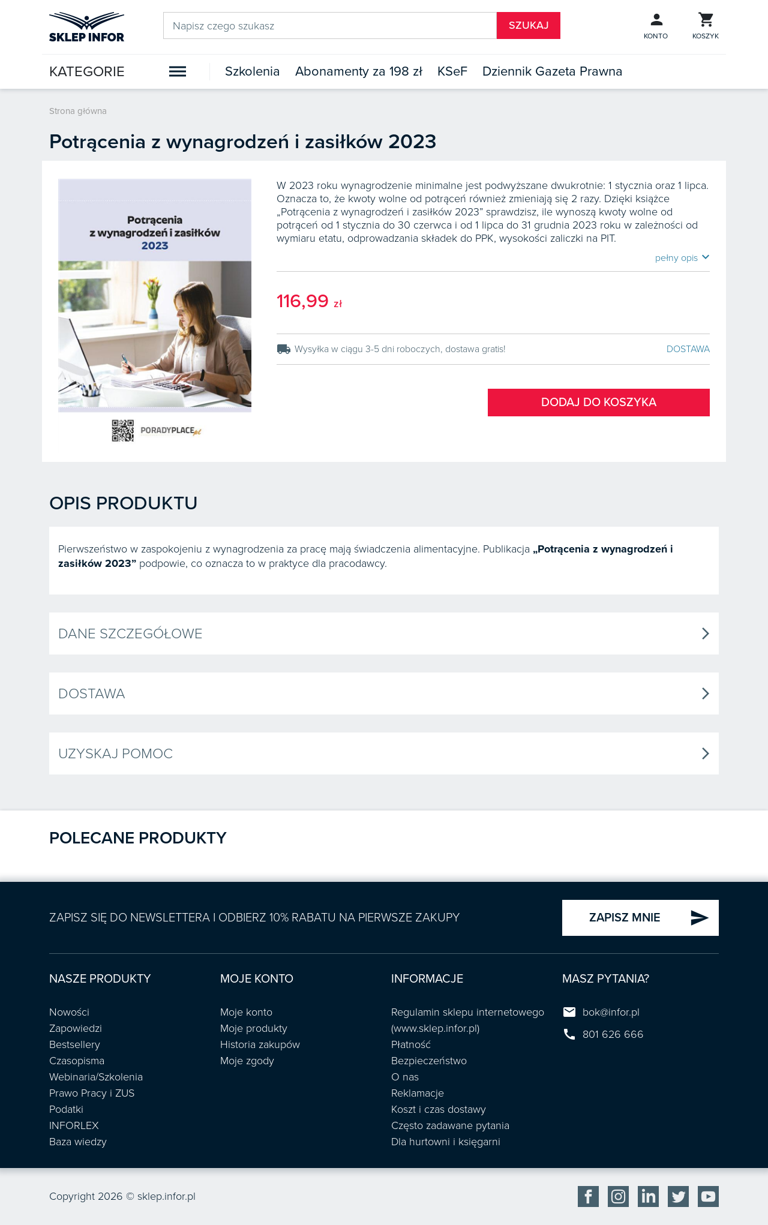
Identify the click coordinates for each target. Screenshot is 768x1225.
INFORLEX (74, 1125)
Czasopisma (76, 1060)
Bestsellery (74, 1044)
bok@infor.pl (611, 1012)
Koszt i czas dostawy (438, 1109)
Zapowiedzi (75, 1028)
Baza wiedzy (78, 1141)
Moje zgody (247, 1060)
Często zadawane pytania (450, 1125)
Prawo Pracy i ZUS (91, 1093)
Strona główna (78, 111)
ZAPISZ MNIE (649, 918)
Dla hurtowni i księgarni (445, 1141)
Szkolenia (252, 71)
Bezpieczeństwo (429, 1060)
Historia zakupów (260, 1044)
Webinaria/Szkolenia (96, 1076)
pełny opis (682, 257)
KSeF (452, 71)
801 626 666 (613, 1034)
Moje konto (246, 1012)
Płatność (411, 1044)
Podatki (66, 1109)
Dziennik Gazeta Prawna (552, 71)
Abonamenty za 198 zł (358, 71)
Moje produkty (253, 1028)
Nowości (69, 1012)
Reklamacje (417, 1093)
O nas (405, 1076)
